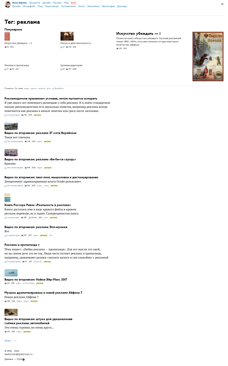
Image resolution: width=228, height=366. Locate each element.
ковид (46, 185)
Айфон (19, 301)
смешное (42, 88)
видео (26, 88)
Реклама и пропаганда (17, 65)
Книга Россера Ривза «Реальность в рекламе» (38, 205)
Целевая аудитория (71, 65)
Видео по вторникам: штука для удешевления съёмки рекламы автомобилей (38, 321)
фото (49, 88)
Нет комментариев (14, 141)
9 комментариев (13, 261)
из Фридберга (58, 88)
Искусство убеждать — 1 (138, 34)
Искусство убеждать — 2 (18, 43)
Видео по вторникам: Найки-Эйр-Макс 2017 (36, 279)
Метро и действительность (75, 43)
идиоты (34, 88)
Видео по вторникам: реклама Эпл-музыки (36, 227)
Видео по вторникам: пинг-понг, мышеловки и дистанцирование (51, 177)
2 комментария (12, 115)
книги (45, 217)
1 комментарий (12, 217)
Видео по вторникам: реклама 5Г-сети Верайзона (40, 133)
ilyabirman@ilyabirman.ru (19, 354)
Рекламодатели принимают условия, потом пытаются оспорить (51, 98)
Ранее (8, 340)
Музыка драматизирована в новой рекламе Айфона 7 (43, 292)
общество (38, 261)
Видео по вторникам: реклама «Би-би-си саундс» (40, 159)
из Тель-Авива (28, 283)
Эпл (50, 235)
